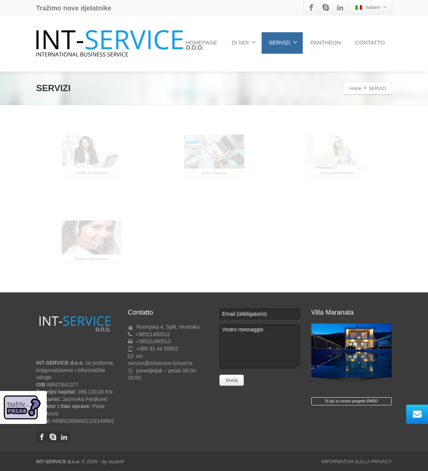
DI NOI (244, 42)
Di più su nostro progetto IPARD (351, 401)
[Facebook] (311, 7)
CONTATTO (370, 42)
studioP (116, 461)
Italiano (370, 7)
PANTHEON (325, 42)
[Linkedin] (340, 7)
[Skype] (325, 7)
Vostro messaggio (259, 346)
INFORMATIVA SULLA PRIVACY (357, 461)
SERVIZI (283, 42)
